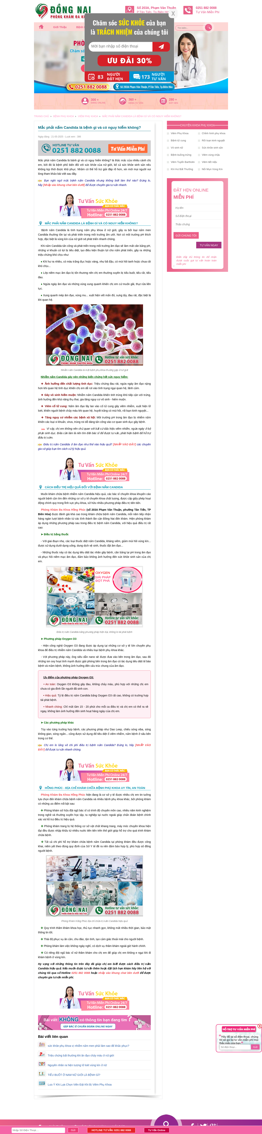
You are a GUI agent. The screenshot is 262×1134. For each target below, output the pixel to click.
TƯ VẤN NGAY (209, 245)
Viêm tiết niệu (209, 162)
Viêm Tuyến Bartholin (183, 162)
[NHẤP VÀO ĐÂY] (124, 444)
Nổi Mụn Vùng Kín (212, 169)
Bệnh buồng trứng (181, 154)
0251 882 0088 (80, 972)
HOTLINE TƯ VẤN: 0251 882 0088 (111, 1130)
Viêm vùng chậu (211, 154)
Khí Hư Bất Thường (182, 169)
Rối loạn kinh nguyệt (213, 140)
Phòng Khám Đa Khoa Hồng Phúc (63, 509)
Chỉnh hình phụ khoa (213, 133)
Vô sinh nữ (177, 147)
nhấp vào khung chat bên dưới (119, 972)
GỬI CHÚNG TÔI (186, 235)
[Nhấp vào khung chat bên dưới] (64, 185)
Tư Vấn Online (156, 1130)
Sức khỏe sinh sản (212, 147)
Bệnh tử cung (178, 140)
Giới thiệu (60, 27)
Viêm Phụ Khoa (179, 133)
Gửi (255, 1047)
